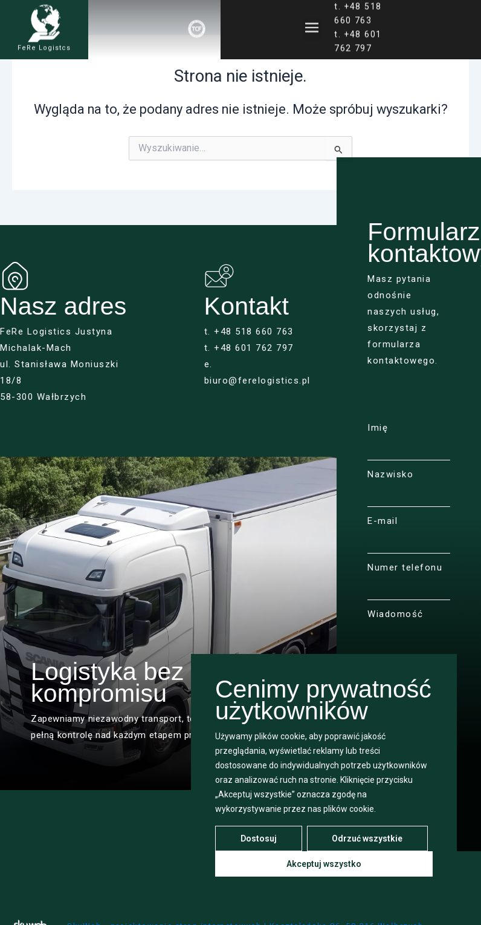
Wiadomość (395, 614)
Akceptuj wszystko (323, 864)
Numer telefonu (404, 567)
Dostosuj (258, 838)
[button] (312, 24)
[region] (324, 777)
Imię (377, 427)
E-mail (382, 520)
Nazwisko (390, 474)
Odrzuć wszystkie (367, 838)
